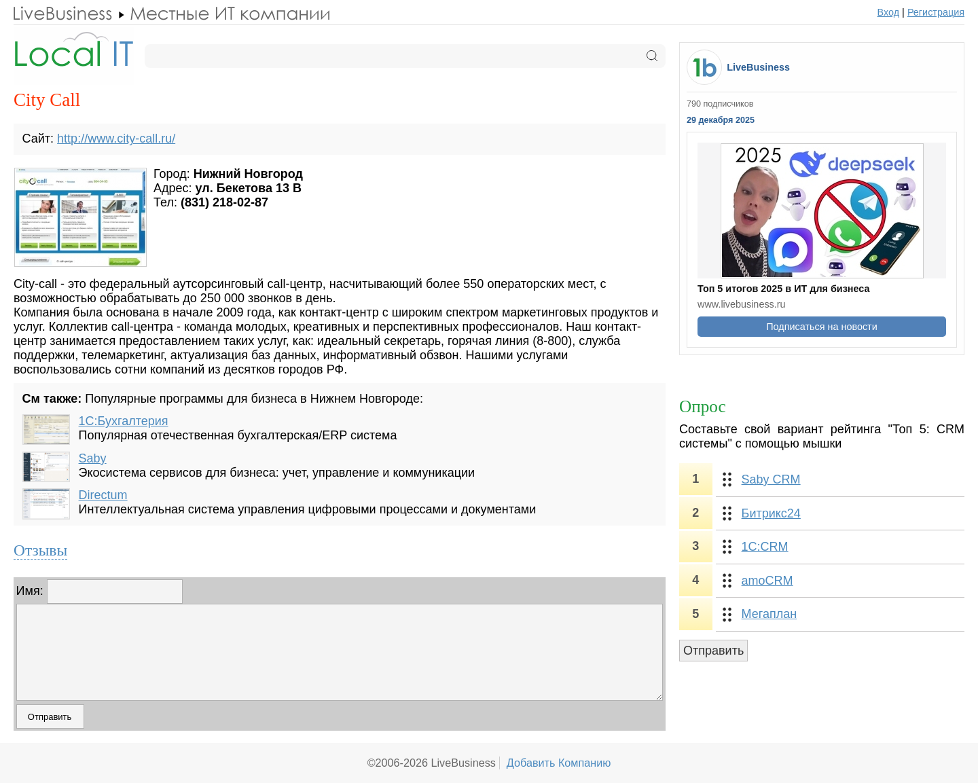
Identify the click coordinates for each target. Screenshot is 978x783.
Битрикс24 (771, 513)
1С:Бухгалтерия (123, 421)
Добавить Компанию (559, 763)
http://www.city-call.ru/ (116, 138)
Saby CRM (771, 479)
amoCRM (767, 580)
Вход (888, 12)
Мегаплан (769, 614)
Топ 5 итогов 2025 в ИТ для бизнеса (784, 288)
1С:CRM (765, 546)
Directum (103, 495)
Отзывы (40, 550)
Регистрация (935, 12)
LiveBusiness (758, 67)
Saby (93, 458)
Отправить (713, 650)
